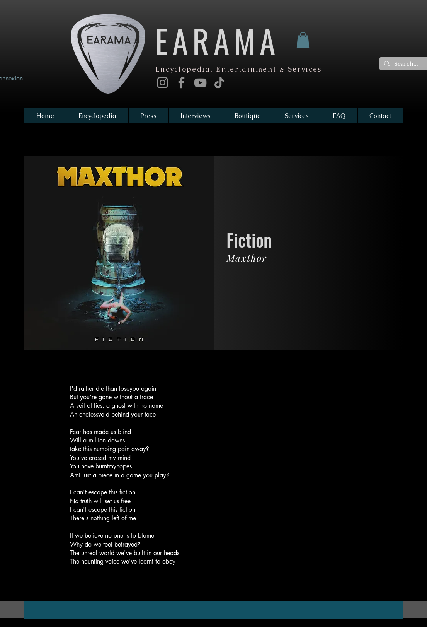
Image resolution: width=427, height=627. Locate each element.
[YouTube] (200, 82)
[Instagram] (162, 82)
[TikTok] (219, 82)
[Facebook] (181, 82)
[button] (303, 40)
